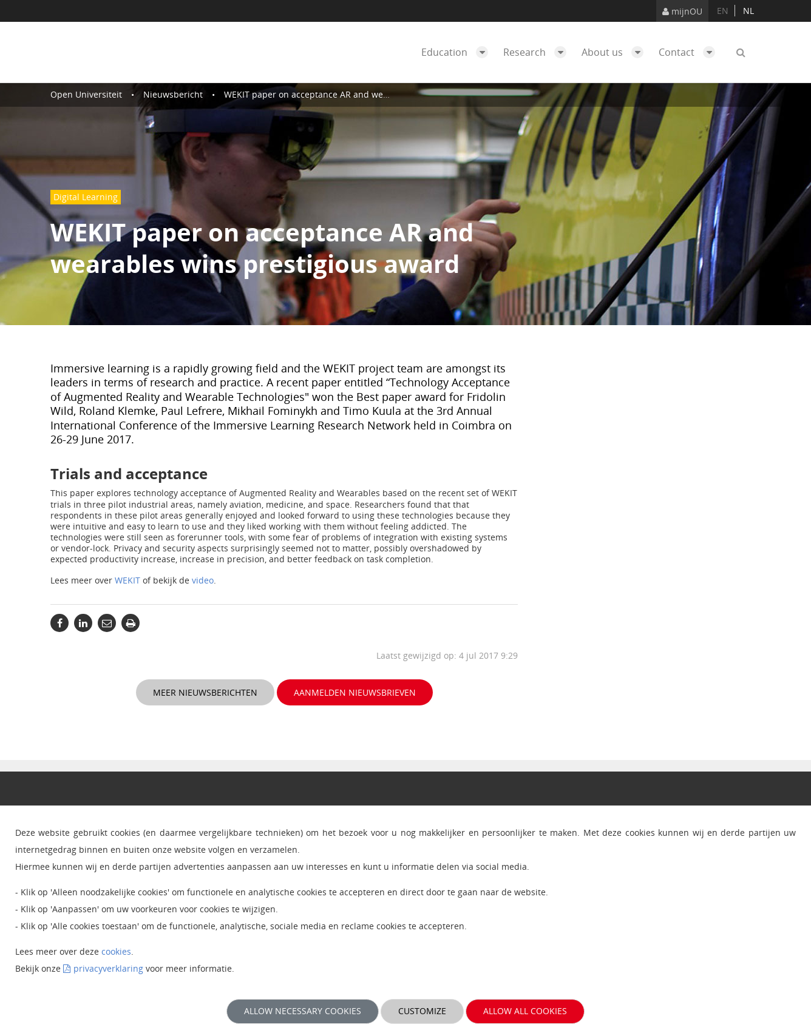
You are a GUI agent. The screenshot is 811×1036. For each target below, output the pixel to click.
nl (748, 10)
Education (457, 52)
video (203, 580)
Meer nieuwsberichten (205, 692)
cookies (116, 951)
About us (616, 52)
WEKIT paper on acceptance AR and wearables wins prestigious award (367, 94)
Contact (690, 52)
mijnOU (682, 11)
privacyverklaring (108, 968)
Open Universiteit (86, 94)
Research (537, 52)
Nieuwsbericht (173, 94)
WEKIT (127, 580)
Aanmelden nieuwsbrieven (355, 692)
